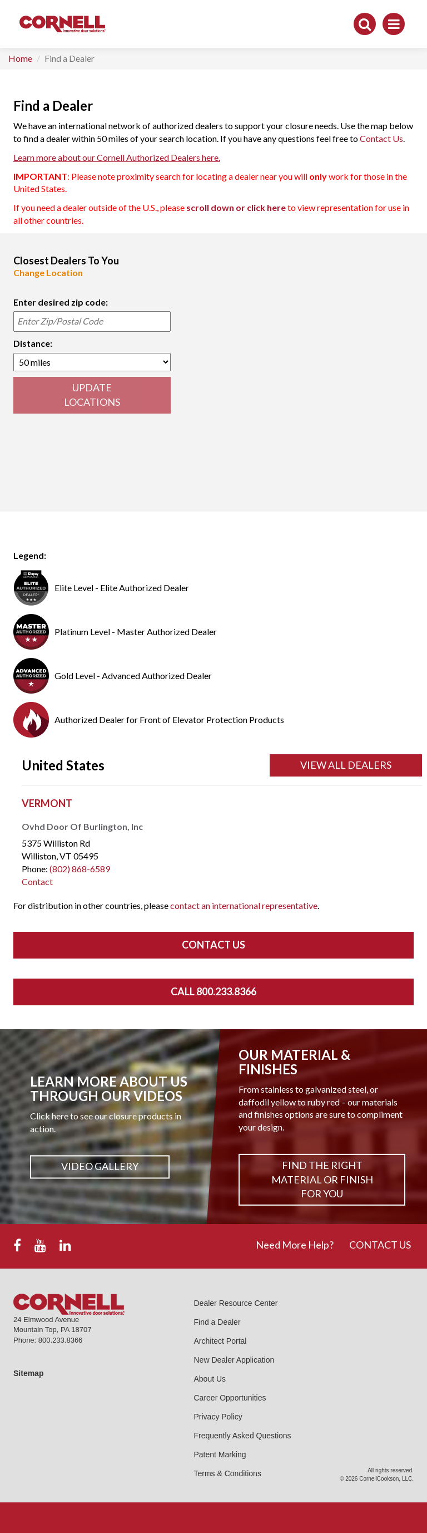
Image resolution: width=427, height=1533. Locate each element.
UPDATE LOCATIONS (92, 394)
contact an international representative (243, 905)
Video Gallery (99, 1167)
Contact (37, 881)
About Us (210, 1378)
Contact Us (381, 138)
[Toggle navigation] (394, 24)
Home (20, 58)
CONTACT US (380, 1245)
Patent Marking (220, 1454)
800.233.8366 (60, 1340)
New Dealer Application (234, 1359)
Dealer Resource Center (236, 1303)
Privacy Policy (218, 1416)
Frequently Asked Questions (242, 1435)
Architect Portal (220, 1341)
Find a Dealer (217, 1322)
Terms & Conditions (227, 1473)
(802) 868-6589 (79, 868)
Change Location (48, 272)
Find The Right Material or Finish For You (322, 1179)
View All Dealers (345, 765)
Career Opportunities (230, 1397)
